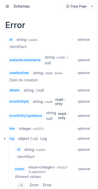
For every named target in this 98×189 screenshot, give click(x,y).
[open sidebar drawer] (7, 6)
